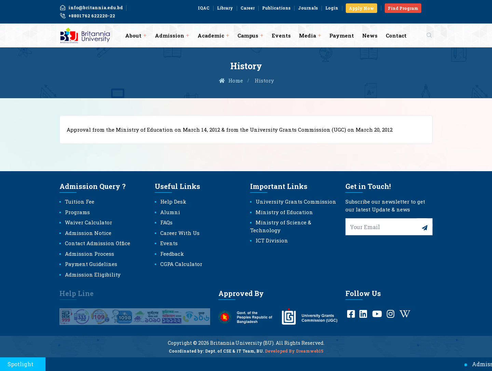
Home (230, 80)
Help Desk (173, 201)
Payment (341, 35)
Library (225, 8)
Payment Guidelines (91, 264)
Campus (247, 35)
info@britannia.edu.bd (91, 7)
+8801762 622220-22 (87, 16)
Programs (77, 212)
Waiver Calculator (88, 222)
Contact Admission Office (97, 243)
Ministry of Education (284, 212)
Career (248, 8)
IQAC (203, 8)
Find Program (403, 8)
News (370, 35)
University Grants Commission (296, 201)
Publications (276, 8)
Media (307, 35)
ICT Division (272, 240)
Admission (169, 35)
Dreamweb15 (309, 355)
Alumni (170, 212)
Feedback (172, 253)
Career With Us (180, 232)
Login (331, 8)
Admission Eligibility (93, 274)
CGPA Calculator (181, 264)
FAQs (166, 222)
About (133, 35)
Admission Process (89, 253)
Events (281, 35)
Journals (308, 8)
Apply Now (361, 8)
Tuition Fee (79, 201)
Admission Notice (88, 232)
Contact (396, 35)
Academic (210, 35)
